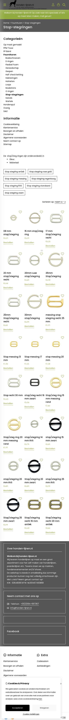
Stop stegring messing (15, 178)
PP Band (7, 51)
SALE (5, 111)
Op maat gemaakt (12, 44)
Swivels (9, 98)
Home (6, 23)
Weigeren (44, 708)
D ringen (10, 61)
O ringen (10, 91)
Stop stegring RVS (13, 185)
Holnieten (10, 81)
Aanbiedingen (43, 666)
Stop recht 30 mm (13, 395)
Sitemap (7, 144)
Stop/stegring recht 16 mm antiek (32, 521)
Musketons (11, 88)
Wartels (9, 101)
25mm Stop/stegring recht (11, 318)
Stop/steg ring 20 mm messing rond (12, 440)
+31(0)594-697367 (30, 603)
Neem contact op (12, 141)
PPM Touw (8, 48)
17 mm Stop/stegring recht (53, 234)
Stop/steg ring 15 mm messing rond (55, 398)
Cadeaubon (42, 661)
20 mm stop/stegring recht (11, 276)
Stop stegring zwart (14, 192)
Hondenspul (9, 104)
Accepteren (17, 708)
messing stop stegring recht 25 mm (55, 318)
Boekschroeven (13, 58)
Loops (8, 84)
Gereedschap (12, 68)
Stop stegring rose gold (40, 171)
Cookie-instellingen (31, 714)
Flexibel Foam (12, 64)
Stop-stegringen (33, 23)
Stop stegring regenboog (44, 178)
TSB (64, 717)
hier (40, 699)
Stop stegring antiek (14, 171)
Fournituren (16, 23)
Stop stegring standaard (38, 185)
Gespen (9, 71)
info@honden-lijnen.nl (21, 608)
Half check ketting (14, 74)
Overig (6, 108)
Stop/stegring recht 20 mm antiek (53, 521)
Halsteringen (12, 78)
